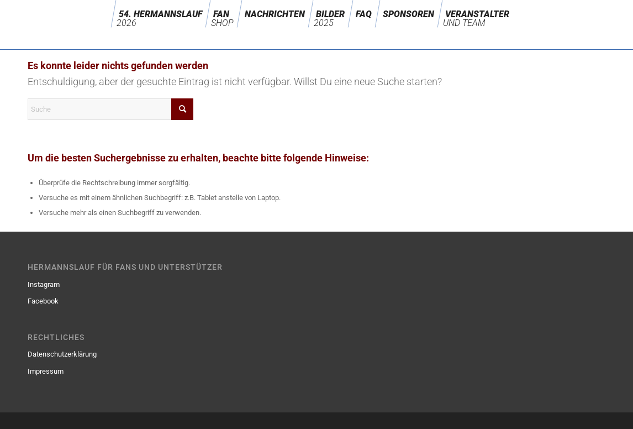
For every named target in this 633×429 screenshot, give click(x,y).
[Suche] (110, 109)
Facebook (43, 301)
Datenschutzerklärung (62, 354)
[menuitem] (160, 14)
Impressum (46, 371)
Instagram (44, 284)
